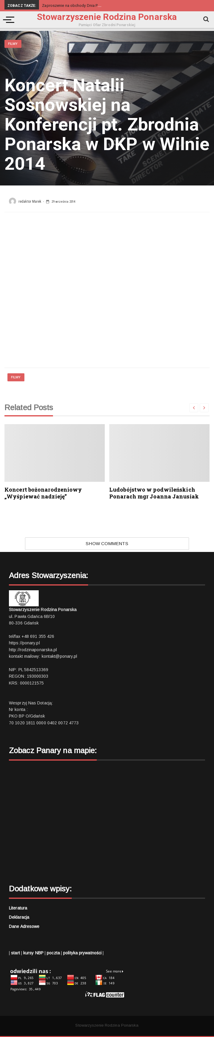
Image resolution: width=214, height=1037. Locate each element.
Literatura (18, 908)
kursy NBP (33, 953)
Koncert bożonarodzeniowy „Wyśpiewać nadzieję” (43, 493)
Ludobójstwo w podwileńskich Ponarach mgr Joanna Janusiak (154, 493)
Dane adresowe (24, 926)
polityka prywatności (82, 953)
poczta (53, 953)
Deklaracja (19, 917)
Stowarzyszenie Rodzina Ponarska (107, 17)
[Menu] (7, 19)
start (15, 953)
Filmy (13, 44)
